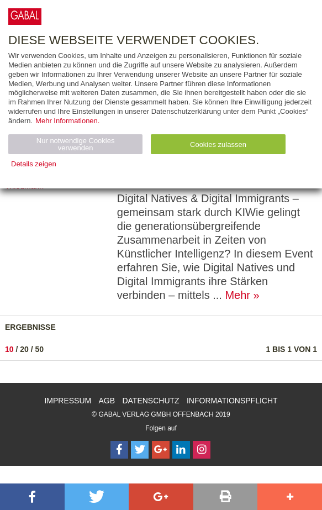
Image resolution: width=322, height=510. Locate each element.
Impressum (67, 400)
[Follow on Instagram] (201, 450)
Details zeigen (33, 164)
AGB (107, 400)
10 (9, 349)
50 (39, 349)
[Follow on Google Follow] (161, 450)
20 (24, 349)
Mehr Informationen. (67, 121)
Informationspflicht (232, 400)
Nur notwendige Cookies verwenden (75, 144)
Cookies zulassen (218, 144)
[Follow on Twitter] (140, 450)
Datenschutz (150, 400)
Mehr (237, 295)
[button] (32, 496)
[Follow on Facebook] (119, 450)
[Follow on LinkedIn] (181, 450)
